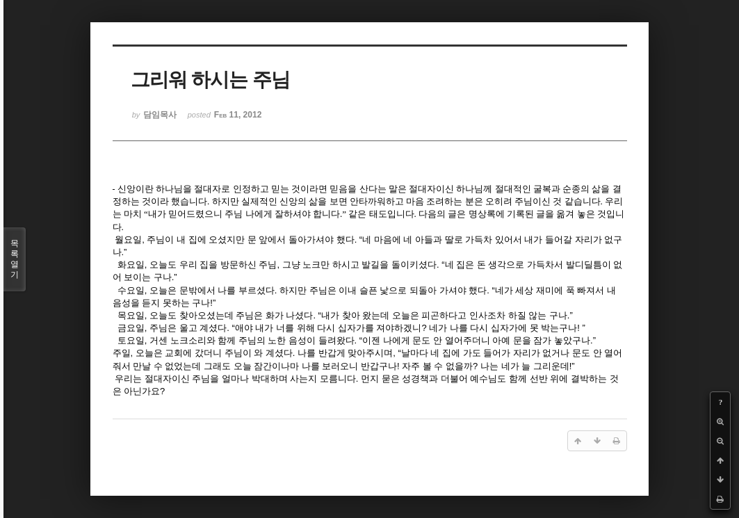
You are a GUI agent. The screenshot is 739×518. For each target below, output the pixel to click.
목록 (14, 259)
